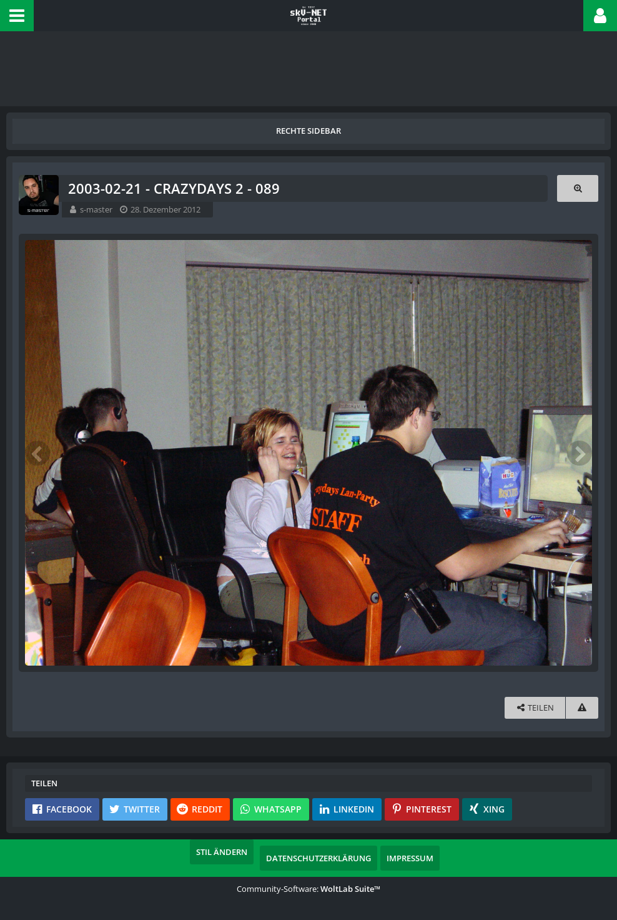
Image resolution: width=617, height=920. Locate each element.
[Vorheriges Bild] (37, 453)
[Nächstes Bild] (579, 453)
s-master (96, 209)
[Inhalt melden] (582, 708)
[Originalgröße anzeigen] (577, 188)
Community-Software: (308, 888)
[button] (17, 15)
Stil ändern (221, 852)
